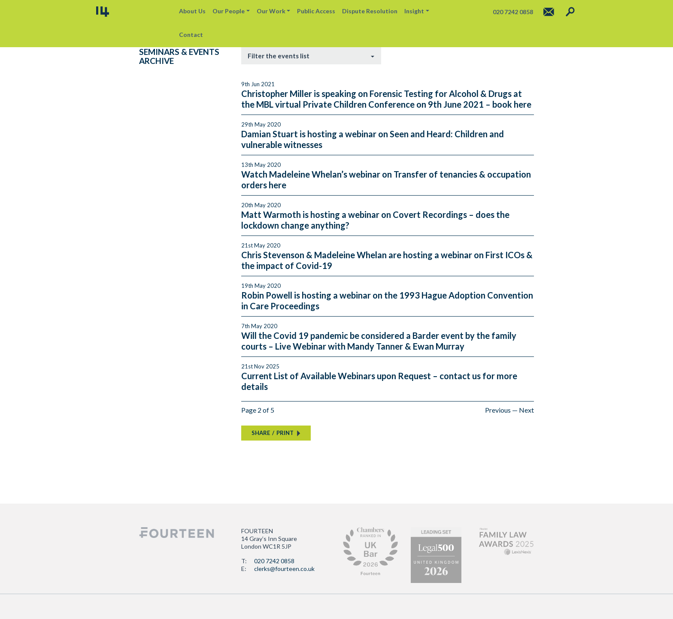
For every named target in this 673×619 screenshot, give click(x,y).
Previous (498, 410)
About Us (192, 11)
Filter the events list (278, 56)
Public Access (316, 11)
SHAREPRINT (273, 432)
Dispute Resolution (369, 11)
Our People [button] (228, 11)
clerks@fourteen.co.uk (284, 568)
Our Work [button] (271, 11)
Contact (191, 34)
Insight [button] (414, 11)
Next (526, 410)
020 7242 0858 (274, 561)
